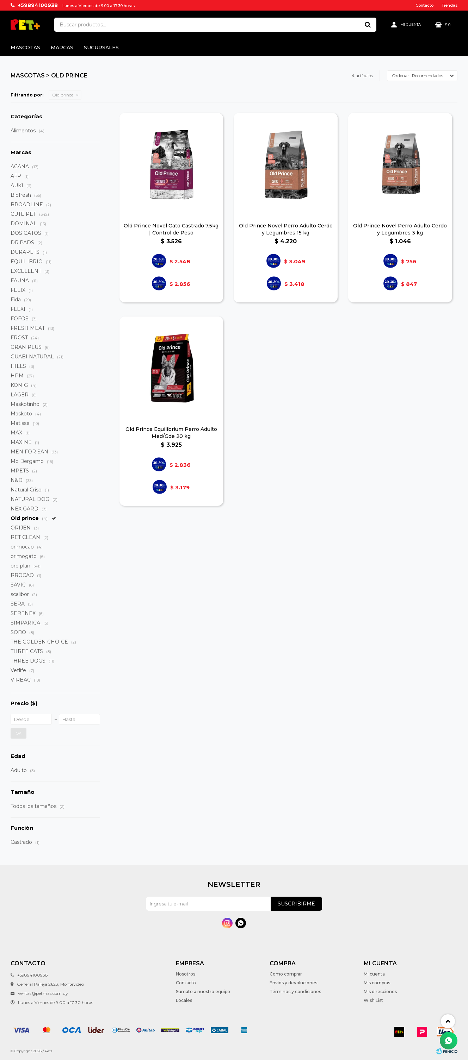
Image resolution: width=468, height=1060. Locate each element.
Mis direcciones (380, 991)
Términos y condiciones (295, 991)
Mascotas (25, 47)
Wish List (373, 1000)
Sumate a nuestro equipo (203, 991)
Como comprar (286, 974)
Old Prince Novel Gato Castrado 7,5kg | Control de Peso (171, 229)
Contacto (424, 5)
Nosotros (185, 974)
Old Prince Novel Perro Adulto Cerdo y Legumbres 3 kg (400, 229)
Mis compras (377, 982)
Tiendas (449, 5)
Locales (184, 1000)
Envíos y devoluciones (293, 982)
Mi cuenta (374, 974)
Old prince (62, 95)
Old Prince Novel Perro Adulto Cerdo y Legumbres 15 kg (286, 229)
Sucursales (101, 47)
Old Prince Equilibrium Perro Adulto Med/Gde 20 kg (171, 432)
